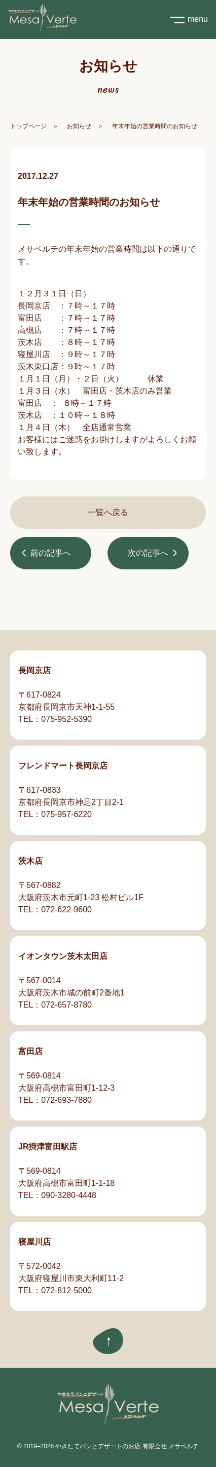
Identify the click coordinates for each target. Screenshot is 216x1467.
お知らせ (79, 126)
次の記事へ (148, 553)
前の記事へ (50, 553)
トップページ (28, 126)
